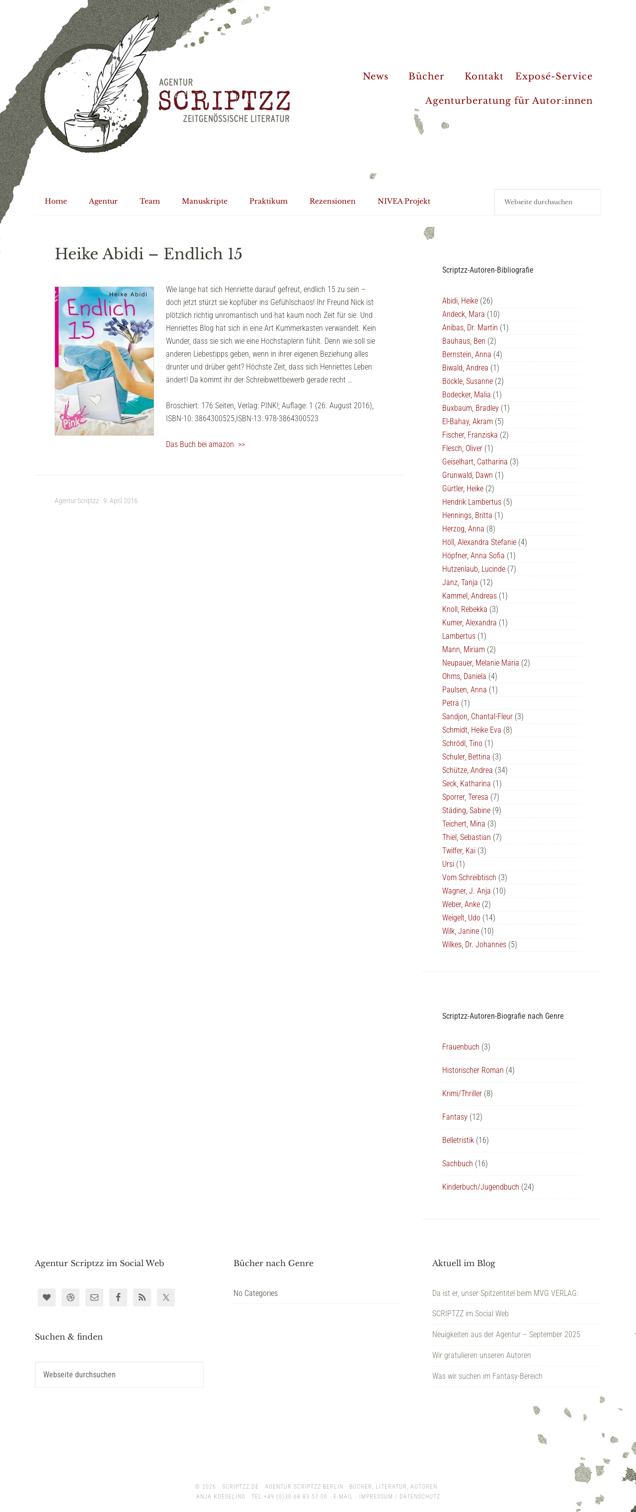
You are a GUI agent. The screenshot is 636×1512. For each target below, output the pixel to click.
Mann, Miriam (463, 649)
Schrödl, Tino (462, 743)
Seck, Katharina (466, 783)
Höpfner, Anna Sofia (473, 555)
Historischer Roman (473, 1070)
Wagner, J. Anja (466, 891)
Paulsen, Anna (464, 689)
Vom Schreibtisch (469, 877)
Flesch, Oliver (462, 448)
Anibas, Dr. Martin (470, 327)
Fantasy (455, 1117)
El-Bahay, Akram (467, 421)
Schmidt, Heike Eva (471, 730)
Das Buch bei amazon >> (205, 444)
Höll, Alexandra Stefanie (479, 542)
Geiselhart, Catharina (475, 461)
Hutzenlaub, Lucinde (473, 569)
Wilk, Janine (460, 931)
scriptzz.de (240, 1486)
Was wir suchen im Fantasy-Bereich (487, 1376)
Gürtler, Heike (462, 488)
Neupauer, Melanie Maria (480, 663)
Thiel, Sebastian (466, 837)
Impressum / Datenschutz (399, 1496)
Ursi (448, 864)
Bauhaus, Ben (463, 341)
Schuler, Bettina (466, 756)
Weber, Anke (461, 904)
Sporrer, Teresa (465, 797)
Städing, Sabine (466, 810)
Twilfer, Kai (459, 850)
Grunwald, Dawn (467, 475)
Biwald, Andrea (465, 368)
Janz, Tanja (460, 582)
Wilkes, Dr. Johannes (474, 944)
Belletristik (458, 1140)
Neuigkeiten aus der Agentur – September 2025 (506, 1334)
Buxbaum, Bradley (470, 408)
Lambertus (459, 636)
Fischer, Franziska (470, 435)
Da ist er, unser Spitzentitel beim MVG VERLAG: (505, 1293)
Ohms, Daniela (464, 676)
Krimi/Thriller (462, 1093)
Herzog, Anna (463, 528)
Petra (450, 703)
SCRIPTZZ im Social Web (470, 1313)
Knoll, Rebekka (464, 609)
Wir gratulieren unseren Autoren (481, 1355)
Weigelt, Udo (461, 917)
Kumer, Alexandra (469, 622)
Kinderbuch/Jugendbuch (480, 1187)
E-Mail (343, 1496)
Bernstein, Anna (466, 354)
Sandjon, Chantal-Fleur (477, 716)
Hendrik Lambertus (471, 502)
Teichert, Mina (463, 824)
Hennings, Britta (467, 515)
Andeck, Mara (463, 314)
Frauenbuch (460, 1047)
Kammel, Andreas (469, 596)
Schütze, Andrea (467, 770)
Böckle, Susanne (467, 381)
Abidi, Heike (460, 300)
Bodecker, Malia (466, 394)
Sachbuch (457, 1163)
